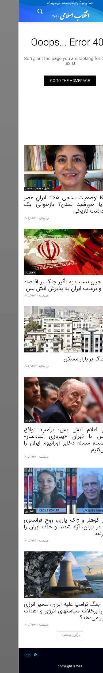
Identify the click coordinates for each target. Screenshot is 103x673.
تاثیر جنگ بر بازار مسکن (71, 359)
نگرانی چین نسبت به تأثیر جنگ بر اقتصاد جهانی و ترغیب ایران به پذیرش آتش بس (51, 285)
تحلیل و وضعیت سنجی (19, 189)
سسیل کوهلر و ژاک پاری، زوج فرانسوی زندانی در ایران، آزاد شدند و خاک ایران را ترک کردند (51, 527)
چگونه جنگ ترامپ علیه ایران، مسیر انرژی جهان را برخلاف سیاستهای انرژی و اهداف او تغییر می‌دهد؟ (51, 611)
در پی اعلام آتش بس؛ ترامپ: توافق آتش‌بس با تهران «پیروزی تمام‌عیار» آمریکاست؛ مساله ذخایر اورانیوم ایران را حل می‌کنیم (51, 440)
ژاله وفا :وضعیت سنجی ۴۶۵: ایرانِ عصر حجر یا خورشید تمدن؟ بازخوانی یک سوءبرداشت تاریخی (51, 205)
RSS (9, 655)
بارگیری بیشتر (52, 635)
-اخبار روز (11, 273)
